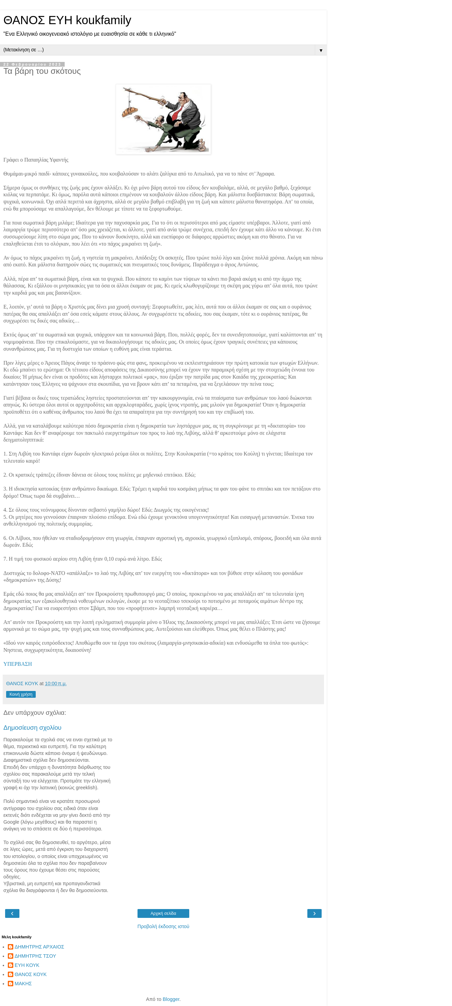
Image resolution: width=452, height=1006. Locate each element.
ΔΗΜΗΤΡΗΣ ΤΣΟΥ (35, 956)
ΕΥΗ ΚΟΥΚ (27, 965)
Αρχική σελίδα (163, 913)
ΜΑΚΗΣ (23, 983)
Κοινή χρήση (21, 694)
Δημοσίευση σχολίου (32, 727)
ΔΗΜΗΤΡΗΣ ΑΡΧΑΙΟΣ (39, 947)
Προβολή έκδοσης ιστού (164, 926)
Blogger (171, 999)
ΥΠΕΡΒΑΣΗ (17, 664)
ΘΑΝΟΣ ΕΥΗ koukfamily (67, 20)
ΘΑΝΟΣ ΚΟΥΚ (31, 974)
